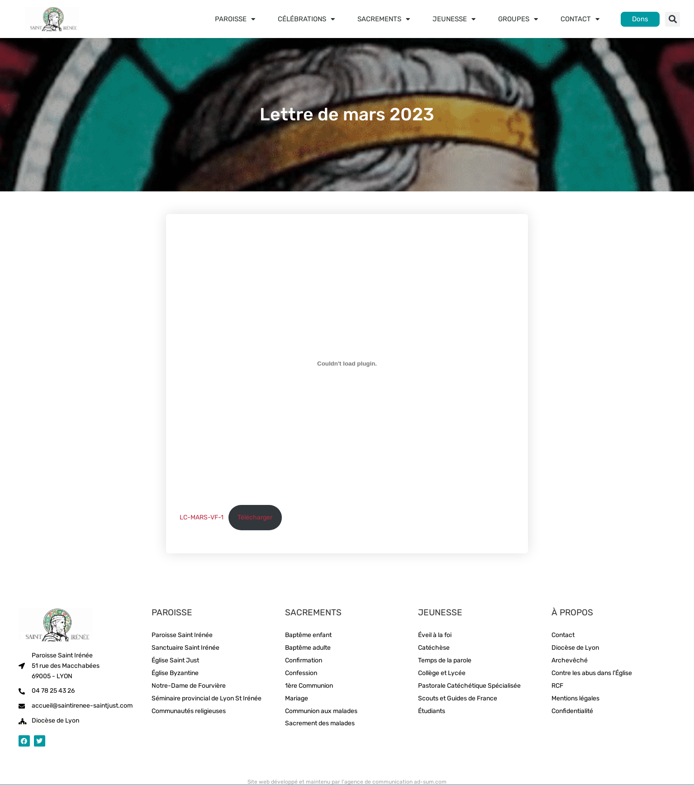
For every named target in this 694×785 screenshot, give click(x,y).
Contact (580, 19)
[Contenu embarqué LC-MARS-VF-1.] (347, 363)
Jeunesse (454, 19)
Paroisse (235, 19)
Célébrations (306, 19)
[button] (672, 19)
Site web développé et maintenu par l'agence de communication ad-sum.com (347, 782)
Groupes (518, 19)
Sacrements (383, 19)
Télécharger (255, 517)
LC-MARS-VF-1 (201, 517)
